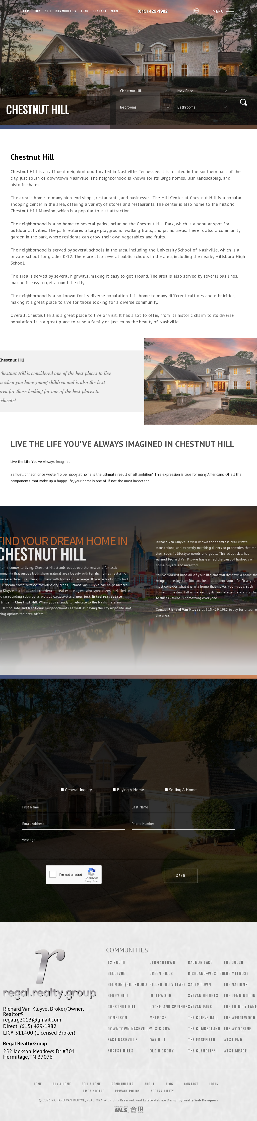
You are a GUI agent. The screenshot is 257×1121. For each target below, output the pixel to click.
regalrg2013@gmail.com (32, 1019)
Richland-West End (207, 973)
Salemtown (199, 984)
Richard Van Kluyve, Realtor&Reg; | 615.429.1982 (155, 11)
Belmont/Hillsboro (127, 984)
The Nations (236, 984)
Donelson (117, 1017)
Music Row (160, 1028)
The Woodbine (237, 1028)
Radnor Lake (200, 962)
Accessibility (162, 1091)
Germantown (163, 962)
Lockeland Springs (169, 1006)
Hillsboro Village (168, 984)
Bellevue (116, 973)
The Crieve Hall (203, 1017)
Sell (48, 11)
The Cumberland (204, 1028)
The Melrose (236, 973)
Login (214, 1084)
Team (85, 11)
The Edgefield (202, 1039)
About (150, 1084)
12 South (117, 962)
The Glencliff (202, 1050)
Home (27, 11)
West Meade (235, 1050)
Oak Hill (158, 1039)
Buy (38, 11)
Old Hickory (162, 1050)
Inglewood (160, 995)
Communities (66, 11)
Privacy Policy (127, 1091)
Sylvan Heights (203, 995)
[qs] (203, 91)
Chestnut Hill (122, 1006)
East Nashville (123, 1039)
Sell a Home (91, 1084)
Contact (100, 11)
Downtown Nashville (129, 1028)
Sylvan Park (200, 1006)
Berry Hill (118, 995)
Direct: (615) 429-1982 (29, 1026)
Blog (169, 1084)
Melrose (158, 1017)
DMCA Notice (93, 1091)
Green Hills (161, 973)
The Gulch (233, 962)
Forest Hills (121, 1050)
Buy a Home (61, 1084)
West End (233, 1039)
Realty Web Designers (200, 1100)
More (115, 11)
